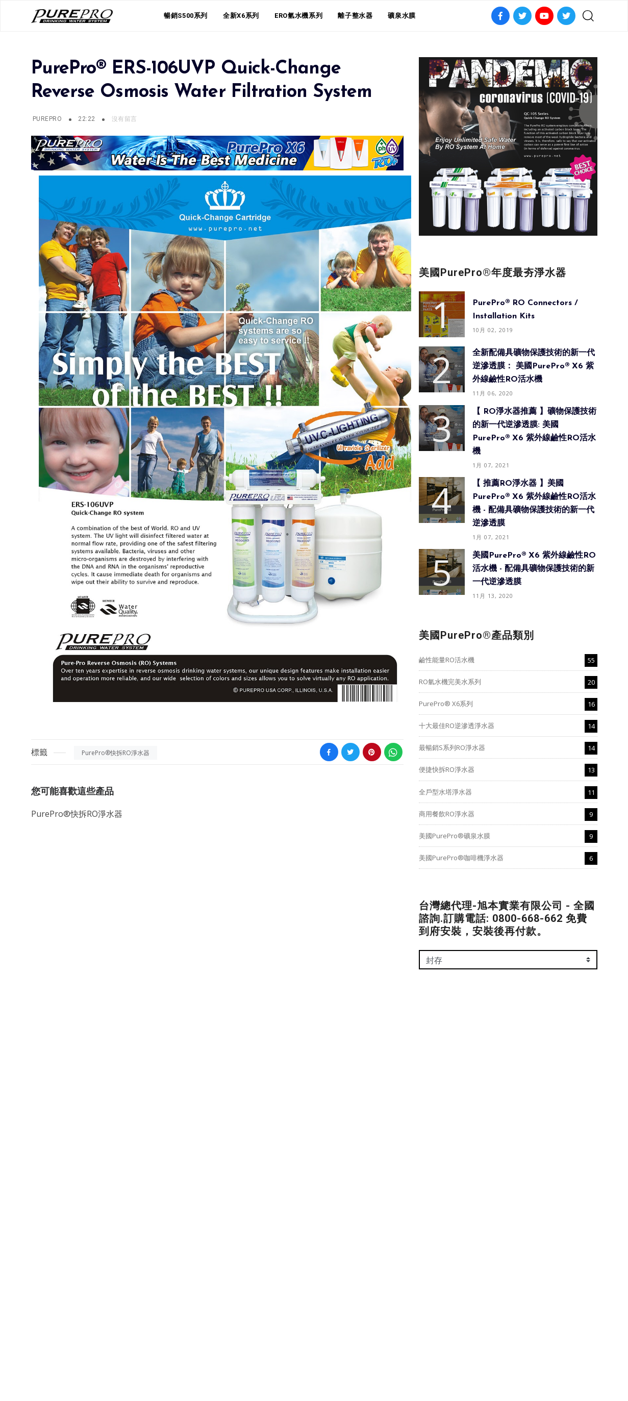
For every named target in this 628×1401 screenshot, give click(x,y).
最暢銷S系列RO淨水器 (452, 747)
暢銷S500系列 (186, 15)
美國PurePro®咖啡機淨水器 (461, 857)
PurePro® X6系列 (446, 703)
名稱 (426, 1092)
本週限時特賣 (259, 1359)
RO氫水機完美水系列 (450, 681)
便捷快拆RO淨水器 (446, 769)
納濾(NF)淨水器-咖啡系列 (75, 1152)
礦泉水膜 (402, 15)
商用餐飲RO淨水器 (446, 813)
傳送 (435, 1276)
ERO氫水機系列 (298, 15)
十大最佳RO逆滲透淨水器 (456, 725)
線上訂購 (375, 1359)
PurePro (47, 118)
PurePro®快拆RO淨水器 (115, 752)
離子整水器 (355, 15)
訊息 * (429, 1180)
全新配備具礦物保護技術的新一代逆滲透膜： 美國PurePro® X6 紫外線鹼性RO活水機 (533, 366)
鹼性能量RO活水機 (446, 659)
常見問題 (339, 1359)
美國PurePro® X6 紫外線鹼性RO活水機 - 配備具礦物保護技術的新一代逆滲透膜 (534, 569)
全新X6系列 (241, 15)
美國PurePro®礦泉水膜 (454, 835)
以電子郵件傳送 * (448, 1136)
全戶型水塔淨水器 (445, 791)
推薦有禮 (303, 1359)
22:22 (87, 118)
